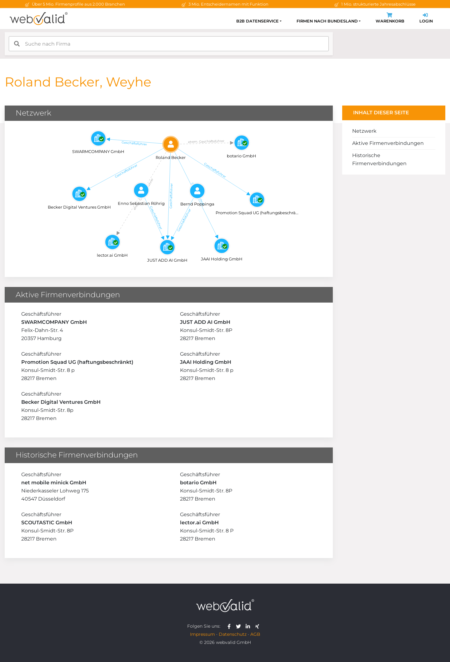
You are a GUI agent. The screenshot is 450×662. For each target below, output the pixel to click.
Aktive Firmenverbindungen (388, 143)
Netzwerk (364, 131)
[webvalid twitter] (240, 626)
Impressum (202, 634)
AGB (255, 634)
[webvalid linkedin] (249, 626)
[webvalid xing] (258, 626)
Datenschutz (233, 634)
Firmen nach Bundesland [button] (327, 21)
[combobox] (169, 43)
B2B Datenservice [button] (257, 21)
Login (426, 18)
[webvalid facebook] (230, 626)
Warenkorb (390, 18)
